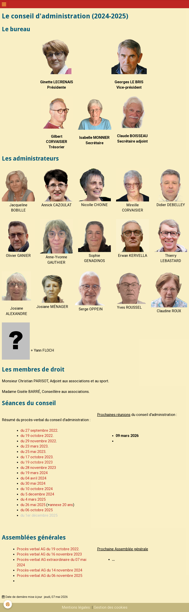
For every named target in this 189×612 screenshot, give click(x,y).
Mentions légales (76, 607)
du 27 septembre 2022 (38, 430)
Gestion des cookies (110, 607)
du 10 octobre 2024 (36, 489)
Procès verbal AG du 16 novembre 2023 (49, 554)
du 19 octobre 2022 (36, 435)
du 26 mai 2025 (32, 505)
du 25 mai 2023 (32, 451)
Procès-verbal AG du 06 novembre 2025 (49, 575)
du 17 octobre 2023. (36, 457)
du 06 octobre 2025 (36, 510)
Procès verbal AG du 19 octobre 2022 (48, 549)
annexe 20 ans (61, 505)
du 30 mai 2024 (32, 483)
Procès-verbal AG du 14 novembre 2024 (49, 570)
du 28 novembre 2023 (38, 467)
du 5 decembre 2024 (37, 494)
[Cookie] (8, 604)
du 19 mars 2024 (34, 473)
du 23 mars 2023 (34, 446)
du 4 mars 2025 (33, 499)
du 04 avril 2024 (33, 478)
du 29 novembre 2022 (38, 441)
